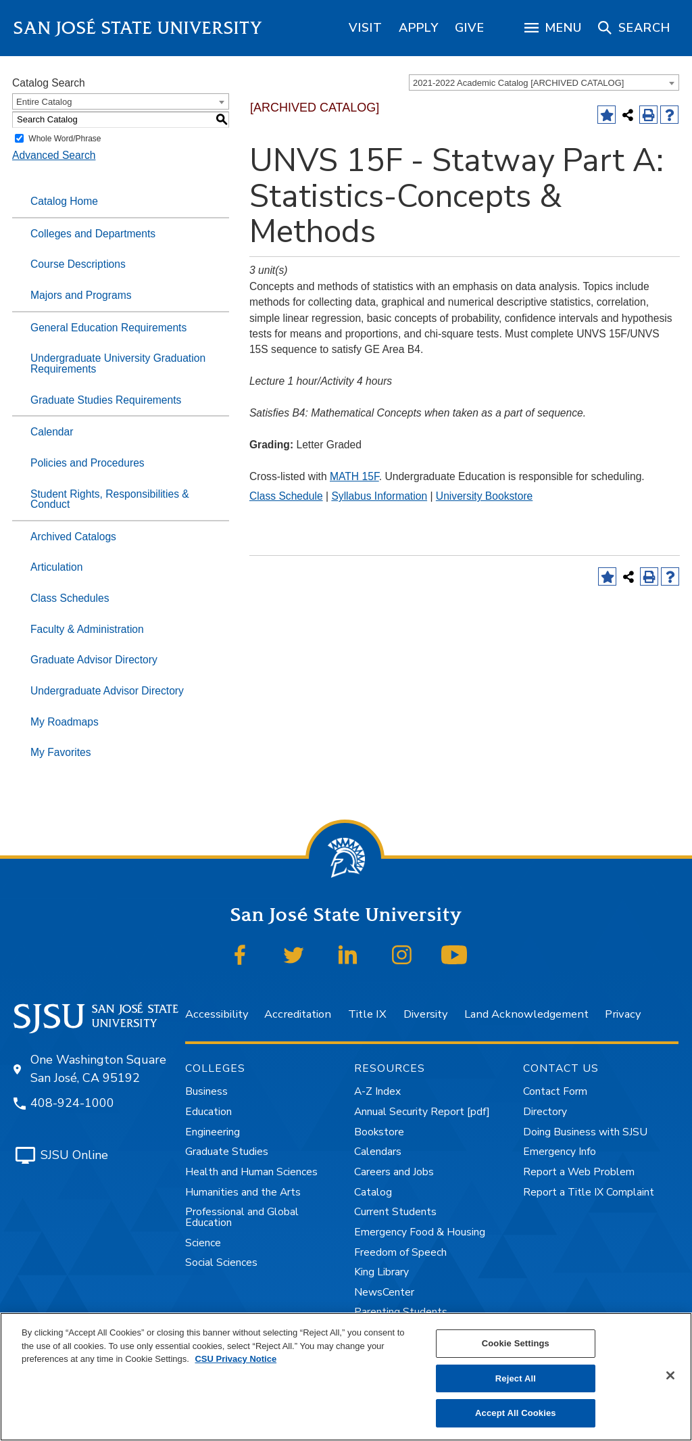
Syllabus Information (379, 496)
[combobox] (544, 82)
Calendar (51, 432)
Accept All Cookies (515, 1413)
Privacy (623, 1014)
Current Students (395, 1211)
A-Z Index (377, 1091)
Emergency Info (559, 1151)
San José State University (138, 28)
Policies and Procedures (87, 463)
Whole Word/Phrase (64, 138)
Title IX (367, 1014)
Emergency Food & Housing (419, 1232)
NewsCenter (384, 1292)
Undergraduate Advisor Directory (107, 690)
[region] (365, 28)
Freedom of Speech (400, 1252)
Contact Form (555, 1091)
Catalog (373, 1192)
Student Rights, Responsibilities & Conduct (109, 499)
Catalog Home (64, 201)
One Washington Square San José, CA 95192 (98, 1069)
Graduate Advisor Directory (93, 659)
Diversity (425, 1014)
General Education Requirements (108, 327)
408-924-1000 (72, 1103)
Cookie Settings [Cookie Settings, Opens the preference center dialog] (515, 1343)
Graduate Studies (226, 1151)
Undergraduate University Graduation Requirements (117, 363)
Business (206, 1091)
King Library (381, 1272)
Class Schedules (69, 598)
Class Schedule (286, 496)
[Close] (670, 1375)
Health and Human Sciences (251, 1171)
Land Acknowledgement (526, 1014)
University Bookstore (484, 496)
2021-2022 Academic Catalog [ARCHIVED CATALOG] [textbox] (518, 83)
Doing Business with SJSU (585, 1132)
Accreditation (297, 1014)
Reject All (515, 1378)
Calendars (377, 1151)
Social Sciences (221, 1262)
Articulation (56, 567)
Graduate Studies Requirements (105, 400)
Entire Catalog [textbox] (44, 102)
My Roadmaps (64, 722)
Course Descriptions (78, 264)
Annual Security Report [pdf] (422, 1111)
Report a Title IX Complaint (588, 1192)
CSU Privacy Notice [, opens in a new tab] (235, 1359)
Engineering (212, 1132)
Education (208, 1111)
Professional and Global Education (242, 1217)
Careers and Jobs (394, 1171)
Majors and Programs (81, 295)
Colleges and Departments (92, 233)
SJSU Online (74, 1155)
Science (203, 1242)
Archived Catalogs (73, 536)
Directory (545, 1111)
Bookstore (379, 1132)
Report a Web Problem (579, 1171)
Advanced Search (53, 155)
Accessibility (216, 1014)
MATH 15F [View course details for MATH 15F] (354, 476)
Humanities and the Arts (243, 1192)
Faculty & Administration (87, 629)
